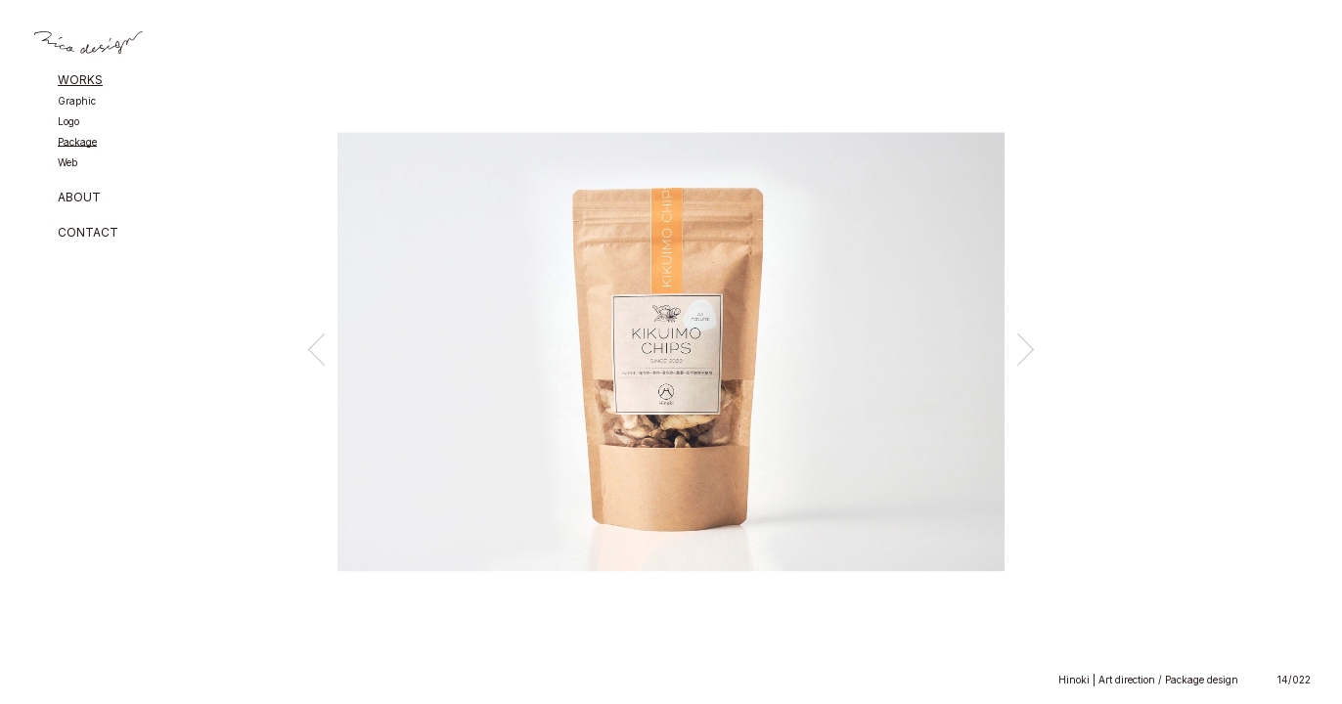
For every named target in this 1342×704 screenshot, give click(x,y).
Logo (68, 121)
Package (77, 142)
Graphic (77, 101)
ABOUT (79, 198)
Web (67, 162)
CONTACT (88, 233)
